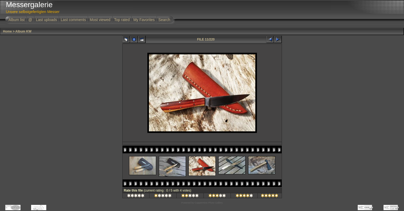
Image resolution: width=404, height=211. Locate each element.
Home (7, 31)
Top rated (122, 20)
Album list (17, 20)
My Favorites (144, 20)
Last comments (73, 20)
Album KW (23, 31)
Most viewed (100, 20)
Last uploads (46, 20)
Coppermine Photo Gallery (208, 202)
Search (164, 20)
